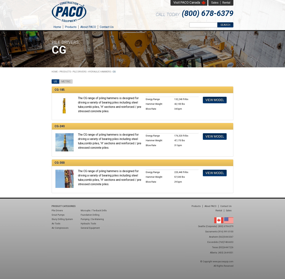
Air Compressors (60, 228)
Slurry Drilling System (62, 219)
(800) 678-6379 (207, 13)
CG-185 (60, 89)
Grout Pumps (58, 215)
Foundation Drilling (90, 215)
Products (71, 27)
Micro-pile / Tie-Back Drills (94, 210)
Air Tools (56, 223)
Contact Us (107, 27)
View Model (214, 100)
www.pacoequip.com (223, 261)
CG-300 (60, 162)
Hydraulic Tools (88, 223)
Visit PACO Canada (186, 2)
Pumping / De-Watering (92, 219)
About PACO (88, 27)
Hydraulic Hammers (99, 71)
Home (57, 27)
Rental (226, 2)
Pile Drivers (79, 71)
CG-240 (60, 126)
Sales (214, 2)
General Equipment (90, 228)
